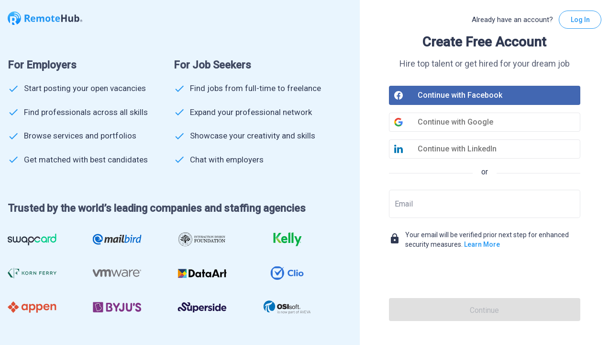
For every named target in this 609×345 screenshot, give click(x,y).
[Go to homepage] (45, 19)
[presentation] (484, 275)
